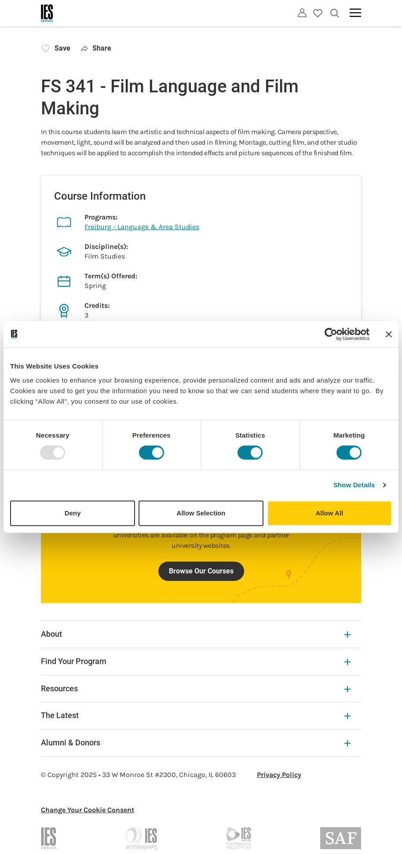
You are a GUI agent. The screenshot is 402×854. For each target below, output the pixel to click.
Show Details (354, 485)
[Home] (47, 13)
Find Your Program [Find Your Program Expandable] (196, 661)
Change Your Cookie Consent (87, 810)
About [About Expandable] (196, 634)
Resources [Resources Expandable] (196, 688)
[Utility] (302, 12)
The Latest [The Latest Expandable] (196, 715)
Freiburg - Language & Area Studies (141, 227)
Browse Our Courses (201, 571)
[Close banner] (389, 334)
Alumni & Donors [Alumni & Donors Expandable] (196, 742)
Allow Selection (201, 513)
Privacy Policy (279, 774)
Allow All (329, 513)
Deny (73, 513)
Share (96, 48)
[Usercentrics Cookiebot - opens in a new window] (330, 334)
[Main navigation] (355, 12)
